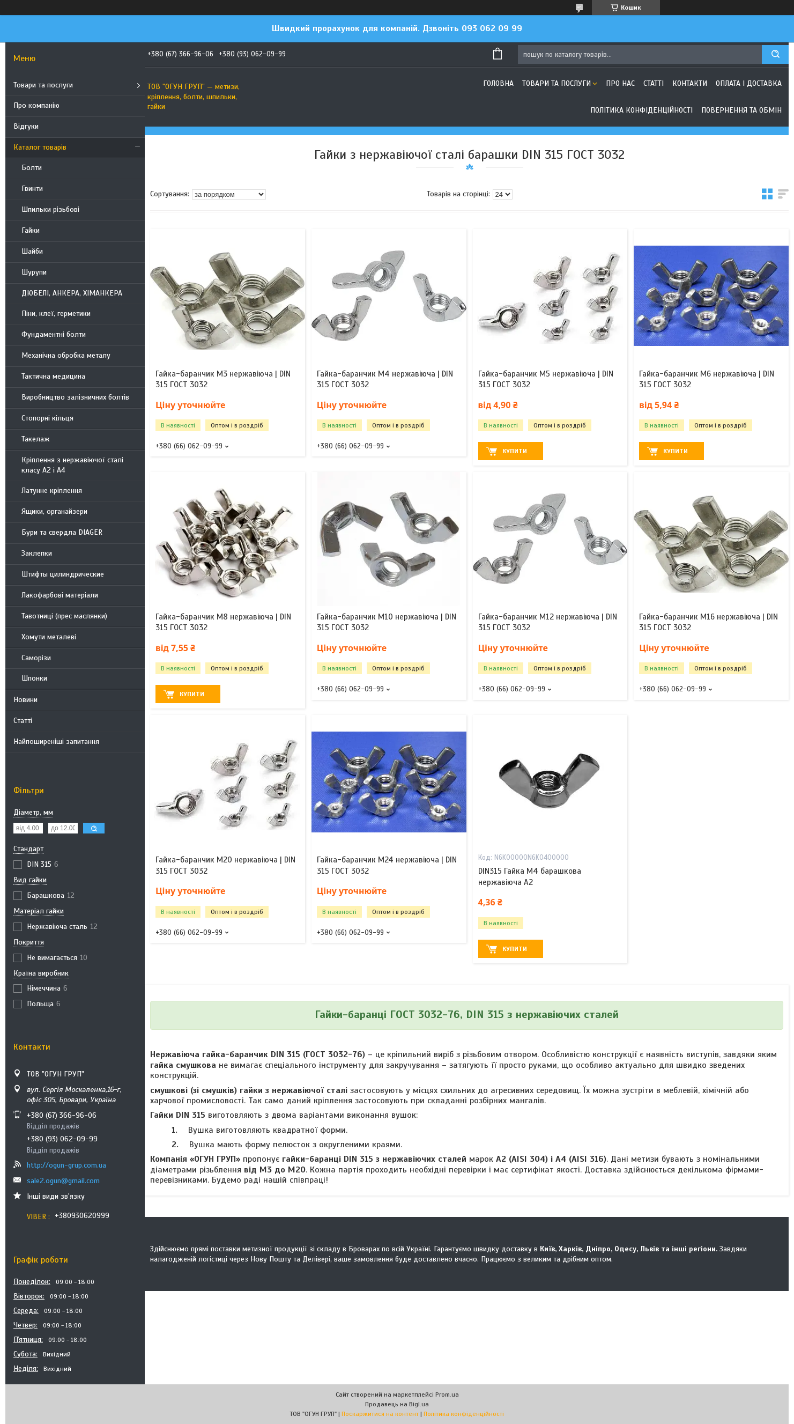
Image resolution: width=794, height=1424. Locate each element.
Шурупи (34, 272)
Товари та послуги (43, 85)
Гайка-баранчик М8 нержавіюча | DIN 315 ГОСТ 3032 (223, 622)
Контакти (689, 83)
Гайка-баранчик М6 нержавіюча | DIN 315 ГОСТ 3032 (706, 379)
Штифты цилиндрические (62, 574)
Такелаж (35, 439)
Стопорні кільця (47, 418)
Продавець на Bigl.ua (397, 1404)
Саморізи (36, 657)
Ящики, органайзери (54, 511)
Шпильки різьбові (50, 209)
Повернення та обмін (741, 110)
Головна (498, 83)
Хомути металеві (48, 636)
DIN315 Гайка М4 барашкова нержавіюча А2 (529, 876)
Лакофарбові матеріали (59, 595)
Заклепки (36, 553)
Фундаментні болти (53, 334)
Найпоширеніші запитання (56, 741)
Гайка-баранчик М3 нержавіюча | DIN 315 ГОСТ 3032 (223, 379)
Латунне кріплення (51, 490)
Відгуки (26, 126)
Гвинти (32, 188)
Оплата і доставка (749, 83)
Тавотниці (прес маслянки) (64, 616)
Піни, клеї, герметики (56, 313)
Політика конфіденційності (641, 110)
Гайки (30, 230)
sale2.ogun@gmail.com (63, 1180)
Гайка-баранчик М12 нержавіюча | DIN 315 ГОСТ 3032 (547, 622)
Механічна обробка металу (65, 355)
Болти (31, 167)
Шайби (32, 251)
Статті (22, 720)
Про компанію (36, 105)
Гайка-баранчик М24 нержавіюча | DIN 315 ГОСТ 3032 (387, 865)
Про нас (620, 83)
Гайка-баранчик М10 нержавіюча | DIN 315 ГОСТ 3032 (386, 622)
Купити (514, 451)
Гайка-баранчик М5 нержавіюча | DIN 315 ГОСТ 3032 (545, 379)
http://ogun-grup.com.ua (66, 1165)
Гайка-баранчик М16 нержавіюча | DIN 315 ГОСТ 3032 (708, 622)
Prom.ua (447, 1394)
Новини (25, 699)
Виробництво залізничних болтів (75, 397)
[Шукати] (775, 54)
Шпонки (34, 678)
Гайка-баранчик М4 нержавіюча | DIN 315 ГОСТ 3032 (385, 379)
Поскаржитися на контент (380, 1414)
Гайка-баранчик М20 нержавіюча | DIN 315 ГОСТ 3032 (225, 865)
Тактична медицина (53, 376)
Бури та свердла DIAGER (61, 532)
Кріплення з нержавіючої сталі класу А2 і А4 (72, 465)
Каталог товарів (39, 147)
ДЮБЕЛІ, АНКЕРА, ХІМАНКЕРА (71, 293)
